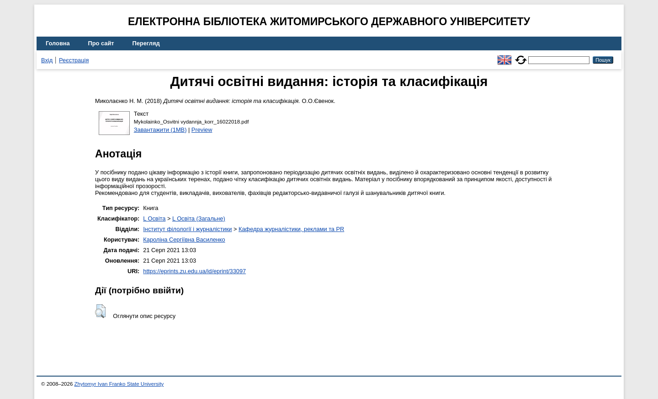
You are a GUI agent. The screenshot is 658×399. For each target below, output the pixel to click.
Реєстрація (74, 60)
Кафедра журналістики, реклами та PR (291, 229)
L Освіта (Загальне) (198, 218)
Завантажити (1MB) (160, 129)
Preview (201, 129)
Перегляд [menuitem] (146, 43)
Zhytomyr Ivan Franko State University (119, 384)
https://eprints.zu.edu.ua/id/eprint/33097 (194, 271)
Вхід (47, 60)
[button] (100, 311)
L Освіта (154, 218)
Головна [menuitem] (58, 43)
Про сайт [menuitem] (101, 43)
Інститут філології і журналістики (187, 229)
